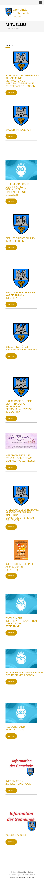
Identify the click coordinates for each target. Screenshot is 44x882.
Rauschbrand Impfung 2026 (15, 728)
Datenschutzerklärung (26, 877)
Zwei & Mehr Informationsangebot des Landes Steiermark (21, 622)
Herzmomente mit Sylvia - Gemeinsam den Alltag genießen (21, 458)
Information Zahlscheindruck (18, 782)
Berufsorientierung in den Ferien (20, 239)
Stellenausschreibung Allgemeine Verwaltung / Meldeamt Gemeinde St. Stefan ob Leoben (22, 81)
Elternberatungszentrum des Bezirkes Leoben (24, 674)
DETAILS (11, 92)
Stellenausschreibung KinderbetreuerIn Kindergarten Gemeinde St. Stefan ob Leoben (22, 515)
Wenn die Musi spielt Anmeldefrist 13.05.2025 (20, 567)
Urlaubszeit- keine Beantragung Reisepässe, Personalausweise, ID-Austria (19, 406)
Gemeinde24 (28, 872)
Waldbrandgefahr (19, 129)
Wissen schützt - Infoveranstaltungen (21, 348)
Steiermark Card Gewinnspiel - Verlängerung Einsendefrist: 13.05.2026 (17, 189)
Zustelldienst (16, 835)
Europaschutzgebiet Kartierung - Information (20, 295)
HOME (8, 28)
